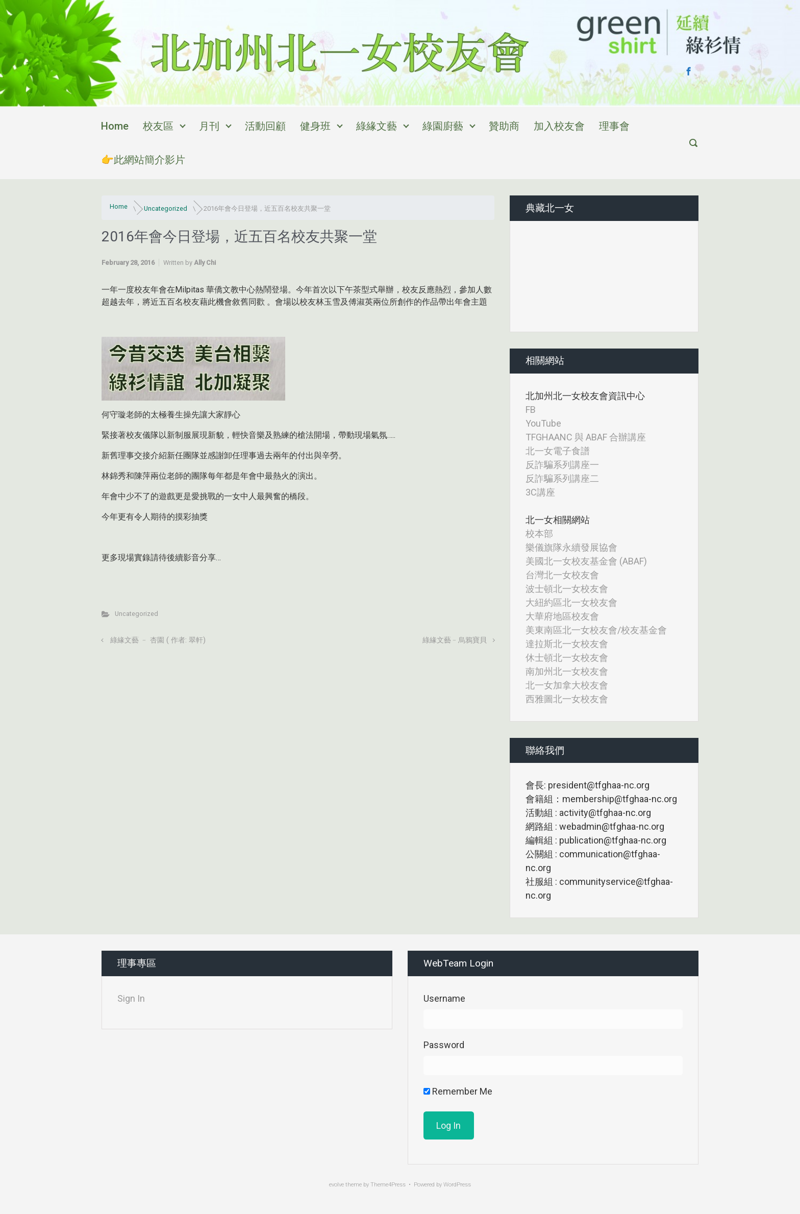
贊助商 (504, 126)
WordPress (457, 1184)
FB (531, 409)
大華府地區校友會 (562, 616)
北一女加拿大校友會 (567, 685)
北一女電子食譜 (558, 450)
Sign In (131, 998)
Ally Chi (205, 262)
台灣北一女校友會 (562, 574)
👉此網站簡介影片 (143, 160)
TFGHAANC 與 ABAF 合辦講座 (586, 437)
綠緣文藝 (376, 126)
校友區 (158, 126)
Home (115, 126)
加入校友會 (559, 126)
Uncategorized (165, 208)
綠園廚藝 (442, 126)
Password (443, 1044)
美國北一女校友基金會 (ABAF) (586, 561)
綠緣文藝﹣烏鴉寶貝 (454, 640)
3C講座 (540, 492)
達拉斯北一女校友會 (567, 643)
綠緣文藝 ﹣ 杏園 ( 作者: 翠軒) (158, 640)
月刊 (209, 126)
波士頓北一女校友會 (567, 588)
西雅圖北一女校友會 (567, 698)
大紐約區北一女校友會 (571, 602)
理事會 (614, 126)
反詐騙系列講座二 (562, 478)
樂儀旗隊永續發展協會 (571, 547)
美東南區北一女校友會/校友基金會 (596, 630)
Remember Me (457, 1091)
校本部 (539, 533)
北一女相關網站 (558, 519)
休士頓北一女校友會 (567, 657)
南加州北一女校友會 (567, 671)
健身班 (315, 126)
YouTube (543, 423)
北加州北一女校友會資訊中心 (585, 395)
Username (444, 998)
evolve (336, 1184)
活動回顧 (265, 126)
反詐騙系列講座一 (562, 464)
